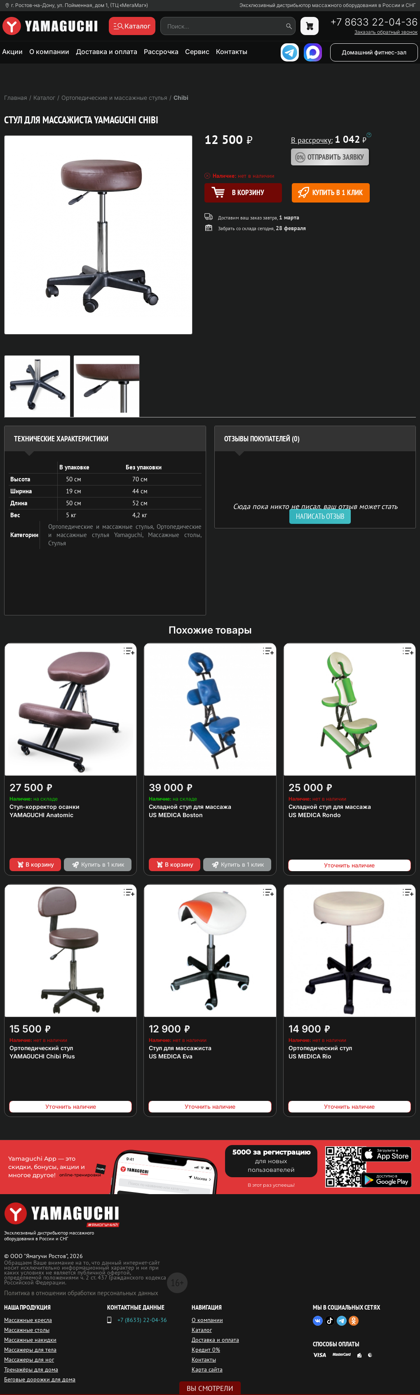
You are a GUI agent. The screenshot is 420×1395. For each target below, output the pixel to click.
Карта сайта (207, 1369)
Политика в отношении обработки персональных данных (81, 1293)
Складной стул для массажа (190, 806)
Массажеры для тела (30, 1349)
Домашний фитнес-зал (374, 52)
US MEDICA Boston (176, 814)
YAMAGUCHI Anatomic (41, 814)
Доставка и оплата (106, 51)
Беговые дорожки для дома (39, 1379)
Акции (12, 51)
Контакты (231, 51)
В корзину (35, 864)
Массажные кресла (28, 1320)
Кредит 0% (206, 1349)
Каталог (202, 1330)
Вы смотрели (210, 1388)
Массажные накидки (30, 1339)
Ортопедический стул (41, 1047)
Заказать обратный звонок (386, 32)
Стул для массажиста (180, 1047)
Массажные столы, (175, 535)
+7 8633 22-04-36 (374, 22)
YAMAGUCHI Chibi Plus (42, 1056)
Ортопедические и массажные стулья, (102, 526)
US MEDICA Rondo (315, 814)
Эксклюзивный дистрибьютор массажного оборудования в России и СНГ (327, 5)
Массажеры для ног (29, 1359)
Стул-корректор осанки (44, 806)
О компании (49, 51)
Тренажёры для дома (31, 1369)
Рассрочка (161, 51)
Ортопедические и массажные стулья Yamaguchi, (125, 531)
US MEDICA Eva (170, 1056)
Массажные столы (26, 1330)
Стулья (57, 543)
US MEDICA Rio (310, 1056)
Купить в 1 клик (330, 192)
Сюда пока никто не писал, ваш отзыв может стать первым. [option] (315, 510)
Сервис (197, 51)
